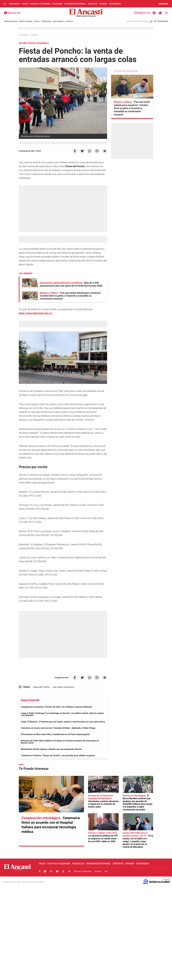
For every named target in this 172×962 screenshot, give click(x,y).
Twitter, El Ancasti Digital (45, 871)
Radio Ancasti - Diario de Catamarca (12, 12)
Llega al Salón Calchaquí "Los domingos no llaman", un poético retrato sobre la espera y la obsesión (62, 714)
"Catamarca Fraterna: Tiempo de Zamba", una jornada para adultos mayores (58, 755)
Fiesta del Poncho (41, 687)
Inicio (25, 4)
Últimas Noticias (11, 21)
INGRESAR (163, 4)
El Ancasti (24, 35)
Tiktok (63, 871)
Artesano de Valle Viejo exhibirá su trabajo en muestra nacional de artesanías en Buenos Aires (60, 741)
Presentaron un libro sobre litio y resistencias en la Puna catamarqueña (55, 734)
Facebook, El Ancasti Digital (39, 871)
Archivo (37, 21)
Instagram (51, 871)
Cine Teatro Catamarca (63, 687)
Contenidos (115, 4)
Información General (75, 4)
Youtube (57, 871)
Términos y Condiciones (82, 871)
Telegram (69, 871)
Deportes (92, 4)
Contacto (69, 21)
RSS (106, 871)
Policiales (57, 4)
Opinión (103, 4)
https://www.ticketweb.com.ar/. (36, 313)
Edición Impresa (25, 21)
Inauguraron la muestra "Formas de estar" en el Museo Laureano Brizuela (56, 707)
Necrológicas (58, 21)
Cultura (34, 35)
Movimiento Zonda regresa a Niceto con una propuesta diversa (51, 749)
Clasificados (46, 21)
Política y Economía (40, 4)
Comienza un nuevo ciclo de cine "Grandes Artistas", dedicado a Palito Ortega (58, 728)
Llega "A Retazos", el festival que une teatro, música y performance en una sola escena (63, 721)
